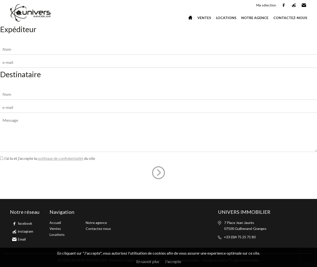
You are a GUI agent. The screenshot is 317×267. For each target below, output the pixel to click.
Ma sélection (266, 5)
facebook (284, 5)
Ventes (204, 18)
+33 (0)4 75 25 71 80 (240, 237)
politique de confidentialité (60, 158)
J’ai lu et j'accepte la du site (49, 158)
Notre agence (254, 18)
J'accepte (173, 261)
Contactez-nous (290, 18)
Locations (226, 18)
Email (304, 5)
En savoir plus (147, 261)
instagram (294, 5)
